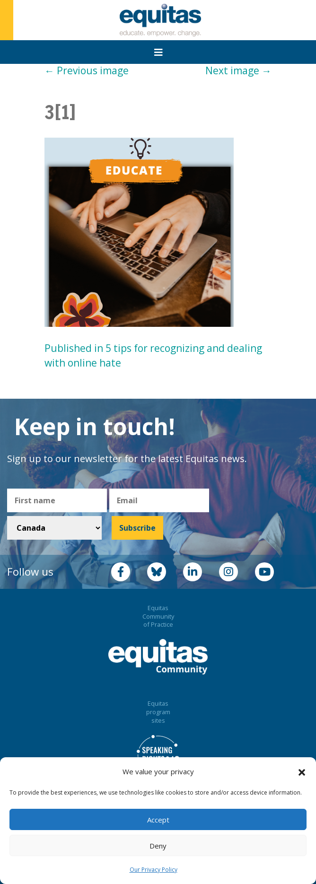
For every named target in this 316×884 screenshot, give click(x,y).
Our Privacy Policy (153, 870)
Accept (158, 819)
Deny (158, 845)
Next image (238, 70)
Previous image (86, 70)
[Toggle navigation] (158, 52)
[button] (302, 772)
